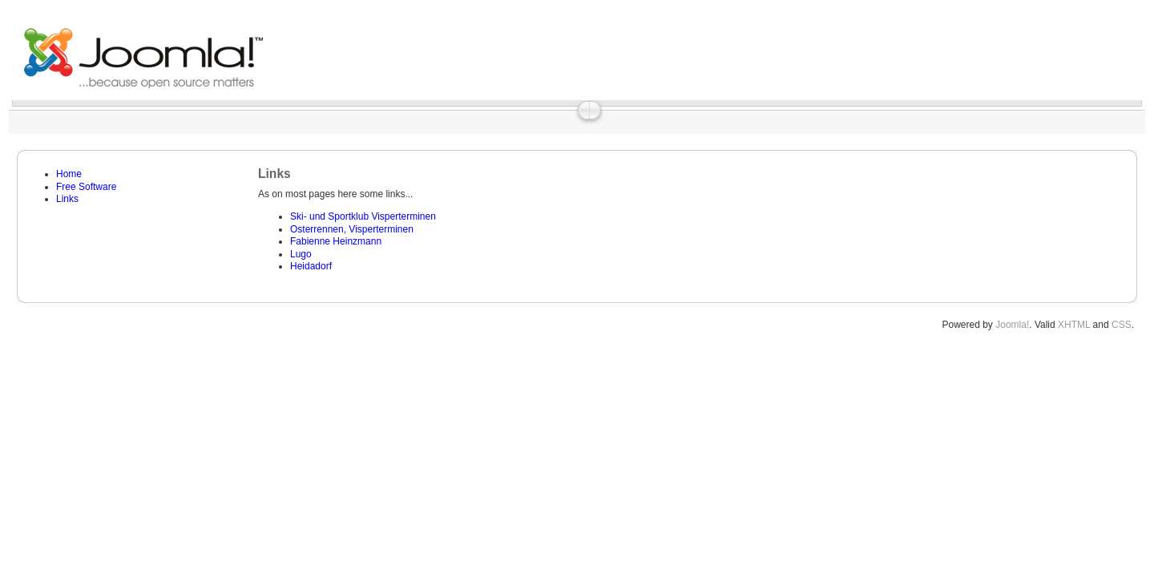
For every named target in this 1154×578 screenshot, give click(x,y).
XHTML (1074, 324)
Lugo (301, 254)
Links (67, 198)
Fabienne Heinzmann (335, 241)
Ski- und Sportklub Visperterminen (363, 216)
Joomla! (1012, 324)
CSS (1122, 324)
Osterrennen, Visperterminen (352, 229)
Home (69, 174)
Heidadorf (311, 266)
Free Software (86, 186)
